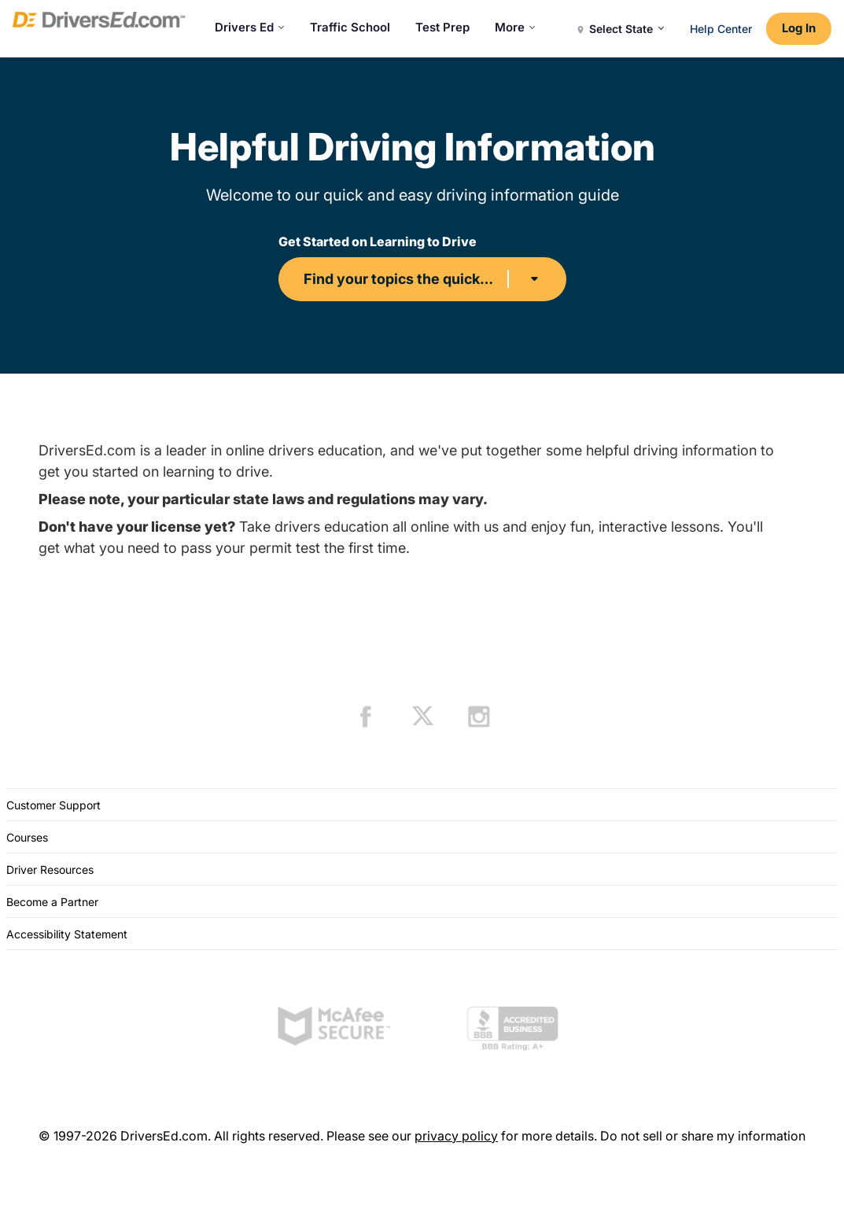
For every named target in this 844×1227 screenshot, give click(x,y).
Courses (27, 837)
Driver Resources (50, 869)
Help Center (721, 28)
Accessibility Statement (66, 934)
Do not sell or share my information (702, 1136)
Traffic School (350, 27)
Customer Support (53, 805)
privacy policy (456, 1136)
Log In (799, 27)
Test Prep (442, 27)
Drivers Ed (250, 27)
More (515, 27)
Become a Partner (52, 901)
